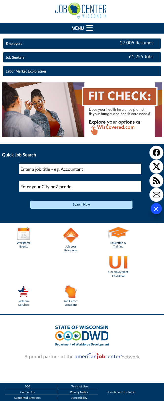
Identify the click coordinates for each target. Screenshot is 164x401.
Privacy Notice (79, 392)
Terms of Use (79, 386)
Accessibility (79, 398)
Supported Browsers (27, 398)
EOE (27, 386)
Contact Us (27, 392)
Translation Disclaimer (121, 392)
